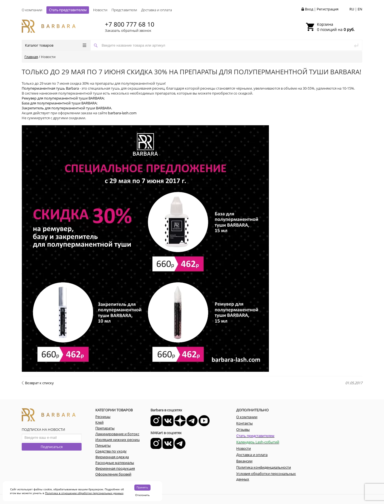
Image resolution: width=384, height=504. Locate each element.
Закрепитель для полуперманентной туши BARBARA (66, 108)
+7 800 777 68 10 (129, 24)
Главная (31, 56)
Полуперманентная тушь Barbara (50, 88)
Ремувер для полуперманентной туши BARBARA (63, 98)
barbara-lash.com (122, 112)
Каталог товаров (55, 45)
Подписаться (52, 446)
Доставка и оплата (156, 9)
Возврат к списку (38, 382)
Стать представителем (68, 9)
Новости (100, 9)
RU (351, 9)
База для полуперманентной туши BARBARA (59, 103)
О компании (32, 9)
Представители (124, 9)
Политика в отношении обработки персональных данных (84, 493)
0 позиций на (336, 27)
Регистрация (327, 9)
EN (360, 9)
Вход (309, 9)
